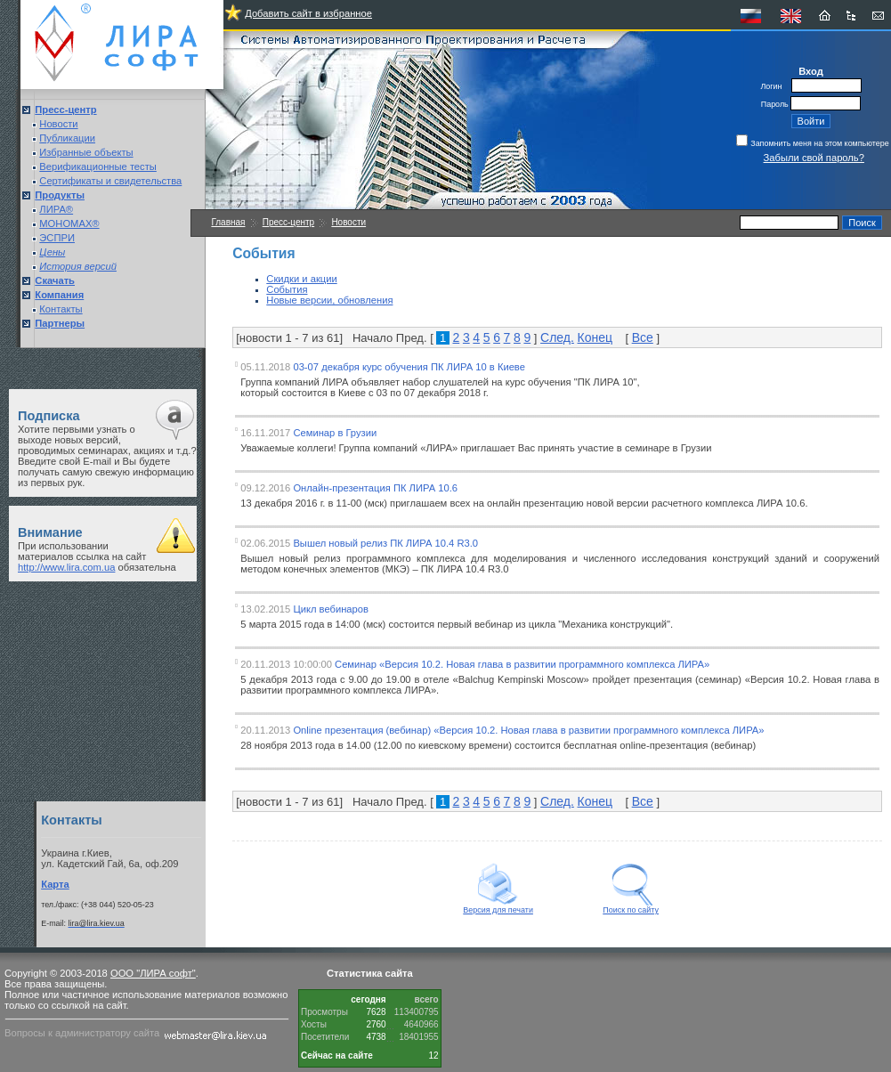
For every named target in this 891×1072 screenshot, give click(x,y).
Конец (595, 337)
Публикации (67, 138)
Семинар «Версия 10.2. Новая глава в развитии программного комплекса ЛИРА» (522, 664)
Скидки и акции (301, 278)
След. (557, 337)
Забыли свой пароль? (814, 157)
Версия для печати (498, 906)
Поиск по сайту (631, 906)
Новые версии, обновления (329, 300)
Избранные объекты (86, 152)
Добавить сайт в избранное (308, 13)
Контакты (60, 309)
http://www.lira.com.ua (66, 567)
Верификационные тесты (98, 166)
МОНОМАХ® (69, 223)
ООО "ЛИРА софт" (153, 973)
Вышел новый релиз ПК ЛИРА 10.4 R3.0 (385, 543)
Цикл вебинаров (331, 609)
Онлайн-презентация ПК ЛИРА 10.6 (375, 488)
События (286, 289)
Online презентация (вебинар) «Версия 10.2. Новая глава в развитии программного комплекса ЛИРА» (528, 730)
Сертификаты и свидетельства (110, 180)
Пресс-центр (288, 222)
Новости (58, 123)
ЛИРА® (56, 209)
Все (642, 337)
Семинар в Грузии (335, 432)
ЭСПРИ (57, 237)
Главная (228, 222)
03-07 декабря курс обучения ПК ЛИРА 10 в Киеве (409, 366)
